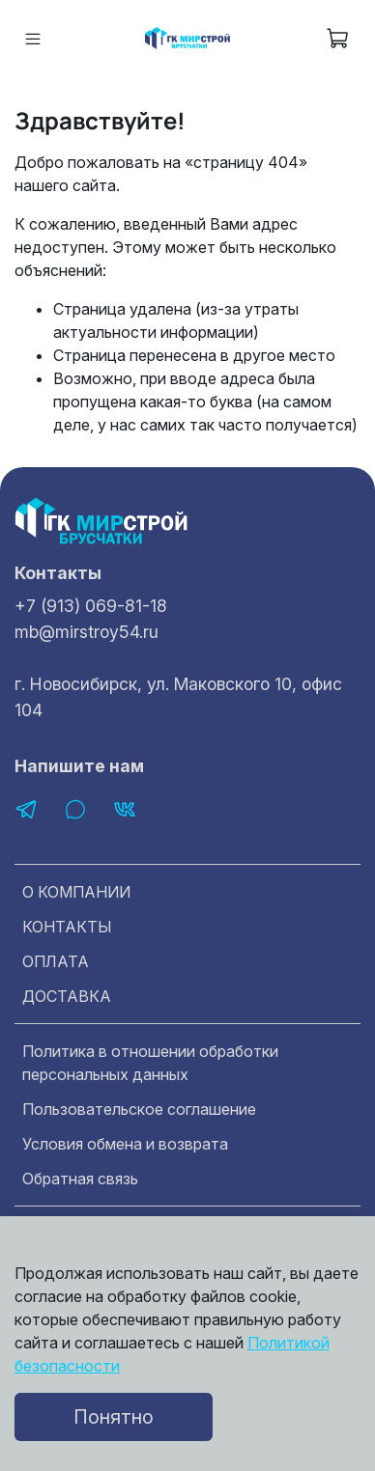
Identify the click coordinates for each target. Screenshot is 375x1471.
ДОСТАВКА (66, 996)
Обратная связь (80, 1178)
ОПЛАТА (55, 961)
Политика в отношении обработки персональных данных (150, 1062)
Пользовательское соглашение (139, 1109)
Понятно (113, 1417)
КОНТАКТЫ (67, 926)
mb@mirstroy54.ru (86, 632)
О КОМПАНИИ (76, 892)
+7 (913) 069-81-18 (90, 606)
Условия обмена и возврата (125, 1143)
